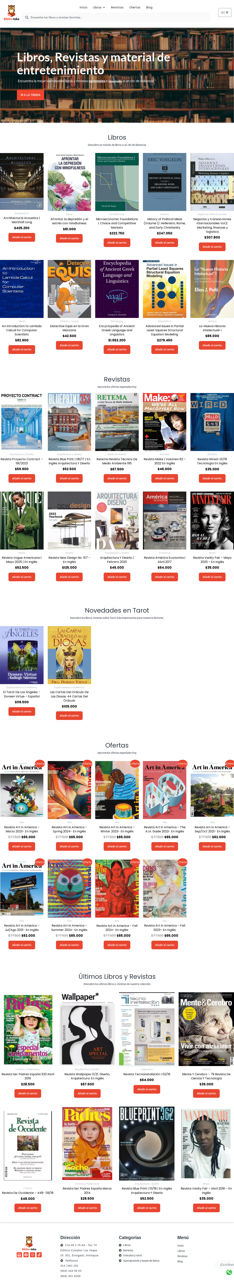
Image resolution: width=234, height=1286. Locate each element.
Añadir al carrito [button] (21, 237)
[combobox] (116, 17)
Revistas (182, 1255)
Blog (180, 1261)
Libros (181, 1250)
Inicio (180, 1245)
